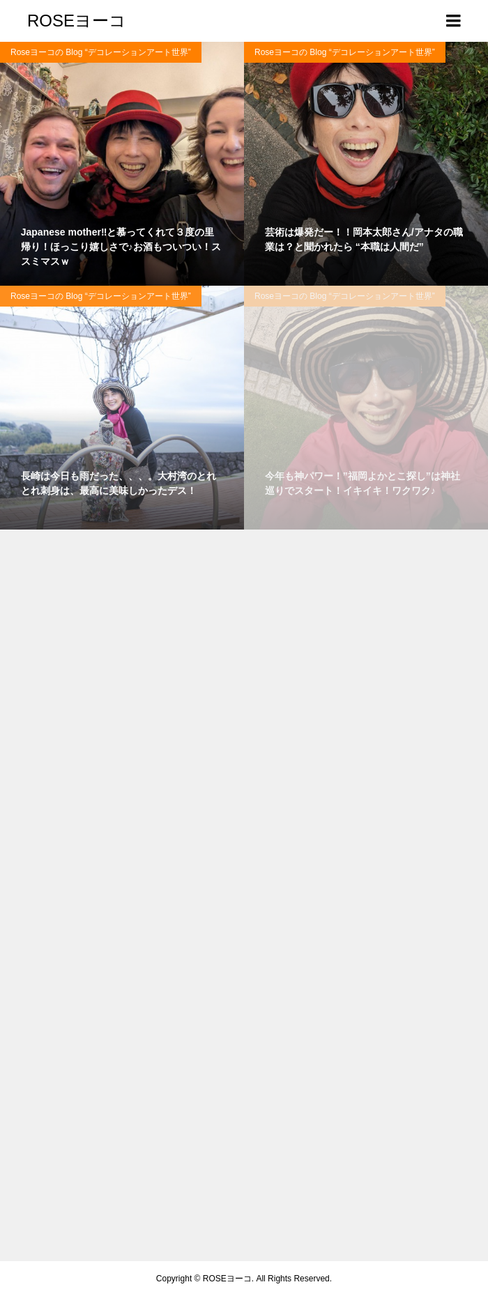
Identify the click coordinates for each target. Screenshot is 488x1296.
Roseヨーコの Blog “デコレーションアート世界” (100, 52)
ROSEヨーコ (76, 20)
